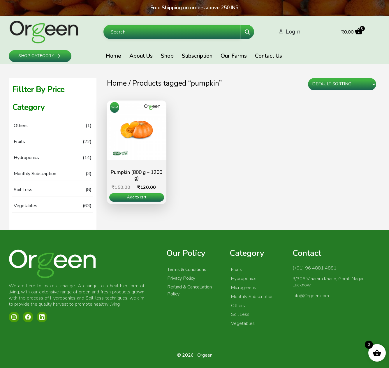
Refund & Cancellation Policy (189, 290)
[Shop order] (342, 84)
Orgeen (204, 355)
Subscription (197, 56)
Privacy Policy (181, 278)
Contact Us (268, 56)
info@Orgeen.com (311, 296)
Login (293, 32)
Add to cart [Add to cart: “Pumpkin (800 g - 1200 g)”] (136, 197)
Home (113, 56)
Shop (167, 56)
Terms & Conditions (186, 269)
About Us (141, 56)
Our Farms (234, 56)
